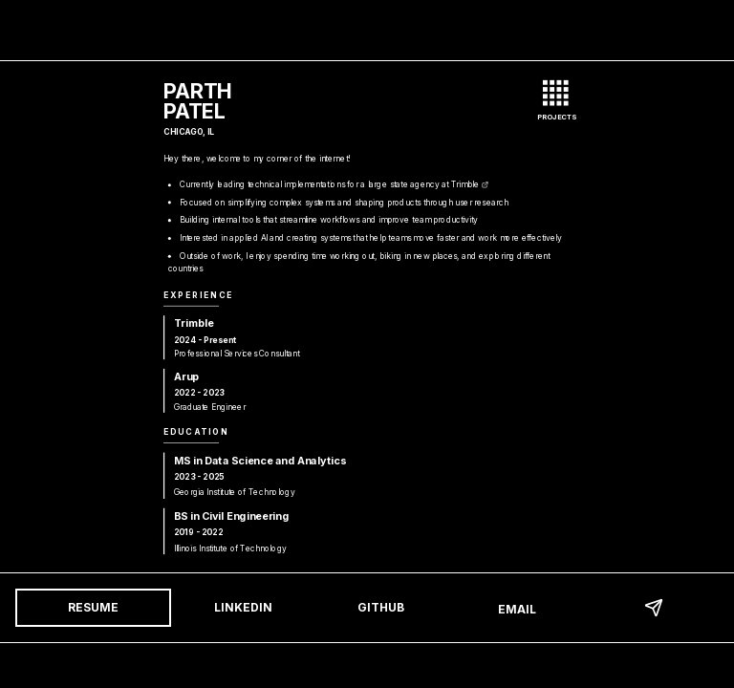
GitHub (380, 607)
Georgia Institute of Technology (240, 491)
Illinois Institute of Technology (236, 547)
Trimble (469, 183)
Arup (192, 376)
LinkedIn (243, 607)
